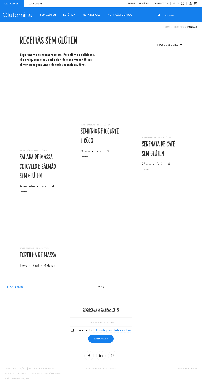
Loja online (35, 3)
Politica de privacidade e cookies (112, 330)
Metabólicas (91, 15)
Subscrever (101, 338)
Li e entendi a (104, 330)
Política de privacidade (41, 368)
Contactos (161, 3)
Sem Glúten (48, 15)
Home (167, 27)
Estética (69, 15)
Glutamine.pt (12, 3)
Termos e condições (15, 368)
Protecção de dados (15, 373)
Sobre (131, 3)
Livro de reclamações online (45, 373)
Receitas (179, 27)
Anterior (15, 286)
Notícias (144, 3)
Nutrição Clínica (120, 15)
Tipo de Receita (167, 45)
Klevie (194, 368)
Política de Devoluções (17, 378)
